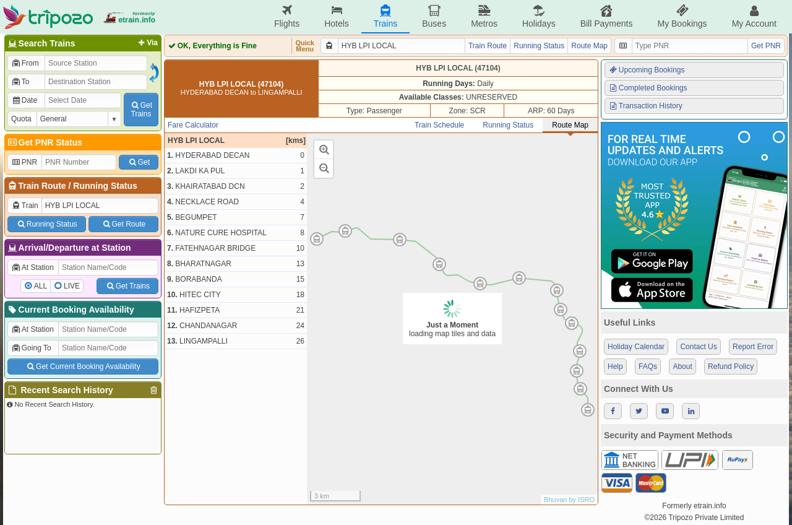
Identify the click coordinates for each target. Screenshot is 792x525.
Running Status (105, 186)
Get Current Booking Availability (82, 366)
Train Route (42, 186)
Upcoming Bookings (646, 70)
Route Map (589, 45)
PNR (24, 162)
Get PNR (766, 45)
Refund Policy (731, 366)
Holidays (539, 16)
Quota (21, 119)
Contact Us (698, 346)
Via (147, 42)
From (25, 63)
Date (24, 100)
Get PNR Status (44, 142)
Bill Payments (606, 16)
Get (138, 162)
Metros (484, 16)
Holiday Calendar (636, 346)
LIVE (72, 286)
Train (24, 205)
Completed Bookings (647, 88)
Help (615, 366)
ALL (40, 286)
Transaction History (645, 106)
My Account (754, 16)
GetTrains (141, 109)
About (682, 366)
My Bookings (682, 16)
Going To (31, 348)
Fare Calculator (193, 125)
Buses (434, 16)
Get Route (123, 224)
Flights (286, 16)
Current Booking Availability (70, 310)
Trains (385, 16)
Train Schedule (439, 125)
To (20, 81)
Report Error (753, 346)
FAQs (648, 366)
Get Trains (127, 286)
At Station (32, 267)
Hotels (336, 16)
